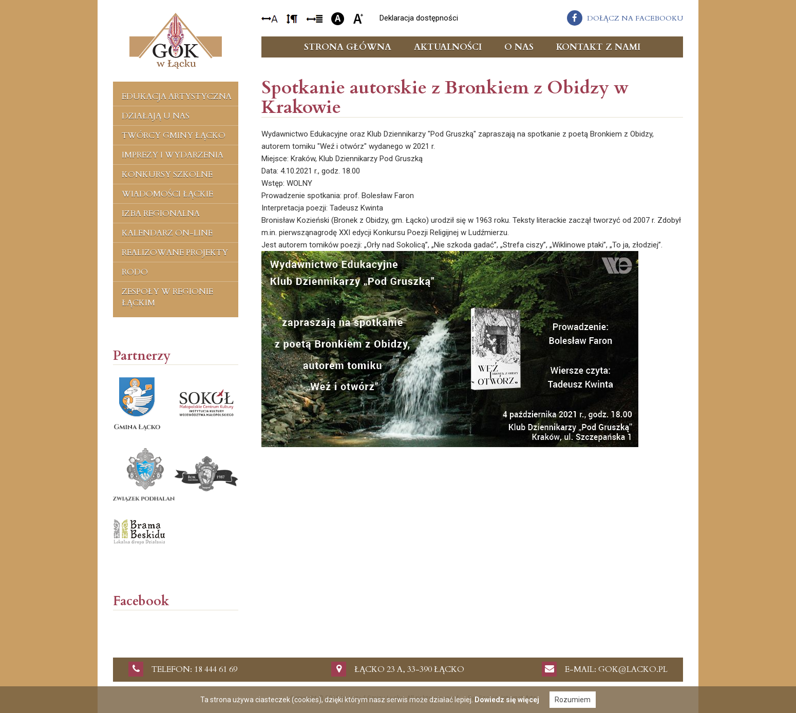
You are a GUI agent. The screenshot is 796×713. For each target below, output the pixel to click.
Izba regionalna (161, 213)
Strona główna (347, 47)
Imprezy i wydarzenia (172, 155)
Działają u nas (155, 116)
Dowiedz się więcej (507, 700)
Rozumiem (573, 700)
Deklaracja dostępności (419, 18)
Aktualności (448, 47)
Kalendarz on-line (167, 233)
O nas (519, 47)
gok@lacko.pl (633, 669)
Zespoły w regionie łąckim (167, 297)
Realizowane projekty (175, 252)
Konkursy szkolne (167, 174)
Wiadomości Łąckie (167, 194)
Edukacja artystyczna (177, 96)
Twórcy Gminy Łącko (173, 135)
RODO (135, 272)
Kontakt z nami (598, 47)
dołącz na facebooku (635, 18)
